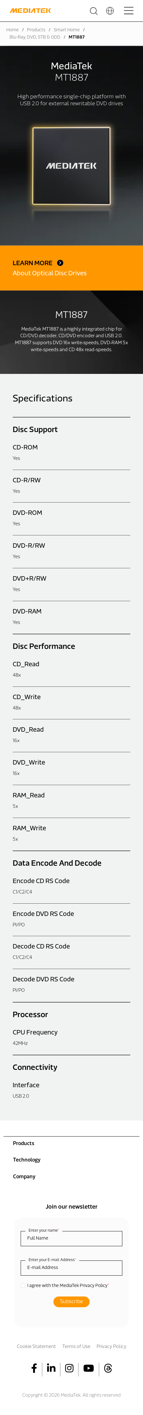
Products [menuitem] (23, 1143)
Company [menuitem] (24, 1177)
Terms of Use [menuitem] (76, 1347)
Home (12, 30)
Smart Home (67, 30)
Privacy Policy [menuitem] (111, 1347)
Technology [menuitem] (26, 1160)
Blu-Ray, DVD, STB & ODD (35, 37)
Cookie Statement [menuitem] (36, 1347)
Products (36, 30)
